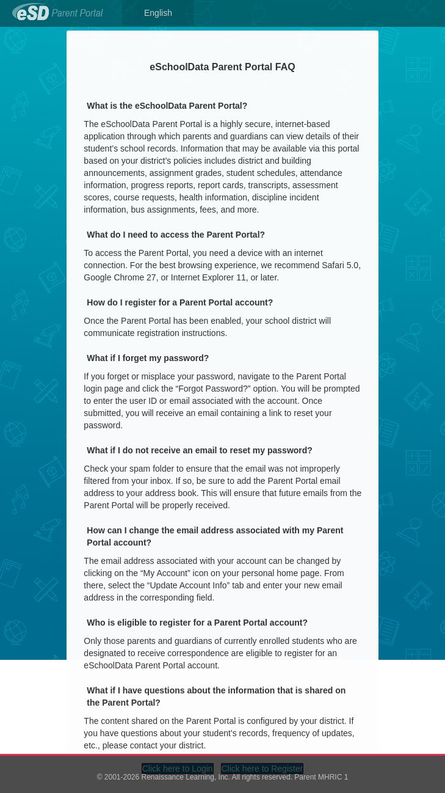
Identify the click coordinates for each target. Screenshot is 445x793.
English (158, 13)
